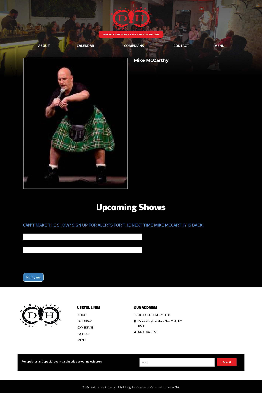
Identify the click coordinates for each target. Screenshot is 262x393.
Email (26, 231)
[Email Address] (177, 362)
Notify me (33, 277)
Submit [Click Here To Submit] (227, 362)
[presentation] (51, 263)
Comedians (134, 45)
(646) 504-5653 (147, 332)
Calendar (85, 45)
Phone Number (32, 244)
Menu (219, 45)
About (44, 45)
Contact (181, 45)
